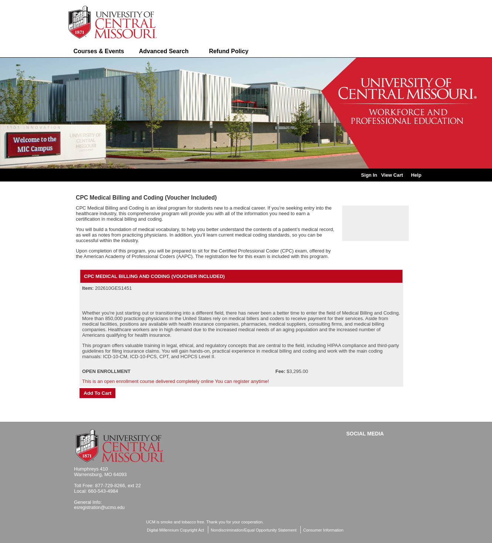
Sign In (369, 175)
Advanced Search (163, 51)
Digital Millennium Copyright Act (175, 530)
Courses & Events (99, 51)
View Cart (392, 175)
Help (416, 175)
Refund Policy (229, 51)
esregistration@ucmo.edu (99, 507)
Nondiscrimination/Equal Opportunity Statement (254, 530)
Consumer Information (323, 530)
